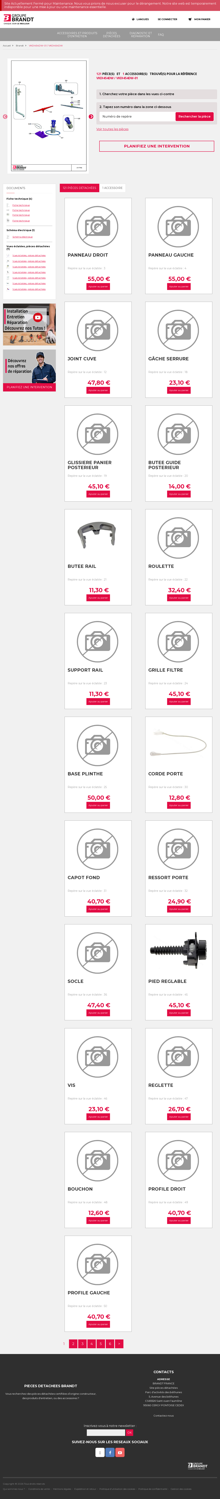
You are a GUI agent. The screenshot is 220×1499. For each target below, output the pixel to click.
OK (129, 1432)
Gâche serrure (168, 358)
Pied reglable (167, 981)
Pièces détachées (111, 34)
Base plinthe (85, 773)
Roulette (161, 566)
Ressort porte (168, 877)
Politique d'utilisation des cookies (117, 1488)
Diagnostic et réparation (141, 34)
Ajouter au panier (98, 286)
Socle (76, 981)
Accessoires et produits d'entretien (77, 34)
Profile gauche (89, 1292)
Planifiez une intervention (157, 146)
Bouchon (80, 1189)
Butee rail (82, 566)
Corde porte (165, 773)
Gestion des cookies (181, 1488)
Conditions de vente (39, 1488)
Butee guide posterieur (164, 465)
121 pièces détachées (79, 188)
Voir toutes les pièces (112, 129)
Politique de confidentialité (152, 1488)
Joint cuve (82, 358)
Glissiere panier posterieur (90, 465)
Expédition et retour (85, 1488)
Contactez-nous (164, 1415)
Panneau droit (88, 255)
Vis (71, 1085)
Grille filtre (165, 670)
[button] (5, 116)
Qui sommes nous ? (14, 1488)
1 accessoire (112, 188)
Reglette (160, 1085)
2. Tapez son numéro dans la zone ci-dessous (135, 107)
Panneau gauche (171, 255)
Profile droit (167, 1189)
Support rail (85, 670)
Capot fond (84, 877)
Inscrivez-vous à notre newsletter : (110, 1426)
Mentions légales (62, 1488)
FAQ (161, 34)
